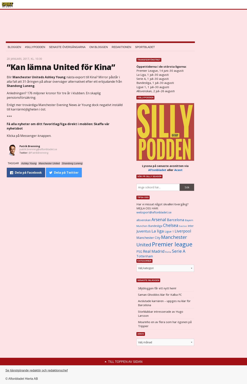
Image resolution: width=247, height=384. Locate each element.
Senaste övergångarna (67, 47)
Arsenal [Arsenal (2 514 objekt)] (158, 219)
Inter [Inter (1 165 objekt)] (191, 226)
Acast (178, 170)
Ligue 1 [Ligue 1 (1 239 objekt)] (169, 231)
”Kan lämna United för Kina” (61, 67)
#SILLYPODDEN (35, 47)
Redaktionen (121, 47)
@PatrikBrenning (38, 152)
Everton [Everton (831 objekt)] (183, 226)
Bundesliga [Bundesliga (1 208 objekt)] (155, 226)
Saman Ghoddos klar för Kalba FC (160, 294)
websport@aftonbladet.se (154, 212)
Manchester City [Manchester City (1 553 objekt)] (148, 237)
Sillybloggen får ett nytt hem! (157, 288)
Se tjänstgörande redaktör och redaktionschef (36, 370)
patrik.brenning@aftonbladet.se (38, 149)
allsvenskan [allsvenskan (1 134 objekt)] (143, 220)
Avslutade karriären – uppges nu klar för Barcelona (164, 303)
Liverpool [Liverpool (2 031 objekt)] (183, 231)
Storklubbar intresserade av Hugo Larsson (160, 313)
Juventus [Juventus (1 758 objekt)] (143, 231)
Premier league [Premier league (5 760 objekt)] (172, 244)
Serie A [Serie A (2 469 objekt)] (178, 251)
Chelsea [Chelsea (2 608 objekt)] (170, 225)
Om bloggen (98, 47)
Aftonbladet (157, 170)
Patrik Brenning (29, 146)
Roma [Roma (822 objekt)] (168, 252)
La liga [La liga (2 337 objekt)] (157, 231)
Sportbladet (145, 47)
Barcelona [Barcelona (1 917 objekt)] (175, 219)
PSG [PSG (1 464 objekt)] (139, 251)
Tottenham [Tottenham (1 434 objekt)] (144, 256)
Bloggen (14, 47)
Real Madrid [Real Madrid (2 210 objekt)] (153, 251)
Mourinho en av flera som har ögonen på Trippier (165, 324)
